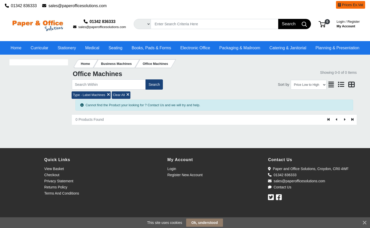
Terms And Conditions (61, 193)
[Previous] (337, 120)
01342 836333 (21, 6)
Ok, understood (204, 223)
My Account (348, 23)
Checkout (51, 175)
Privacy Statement (58, 181)
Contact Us (279, 187)
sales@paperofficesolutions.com (74, 6)
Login (171, 169)
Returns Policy (55, 187)
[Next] (345, 120)
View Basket (54, 169)
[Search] (214, 24)
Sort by (283, 84)
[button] (322, 24)
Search (154, 84)
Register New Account (185, 175)
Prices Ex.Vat (350, 5)
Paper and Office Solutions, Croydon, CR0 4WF (308, 169)
